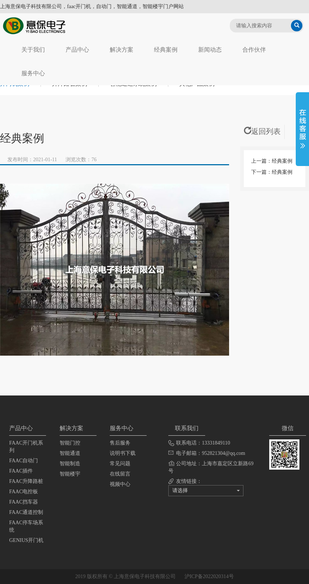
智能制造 (70, 463)
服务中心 (33, 73)
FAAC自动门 (23, 460)
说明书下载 (123, 453)
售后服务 (120, 443)
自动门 (104, 6)
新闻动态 (210, 49)
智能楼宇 (70, 474)
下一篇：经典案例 (271, 172)
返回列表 (262, 131)
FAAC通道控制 (26, 512)
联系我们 (187, 428)
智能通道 (70, 453)
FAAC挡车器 (23, 502)
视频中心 (120, 484)
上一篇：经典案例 (271, 161)
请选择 (206, 490)
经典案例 (166, 49)
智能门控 (70, 443)
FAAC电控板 (23, 491)
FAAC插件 (21, 471)
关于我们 (33, 49)
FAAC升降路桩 (26, 481)
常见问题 (120, 463)
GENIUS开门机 (26, 540)
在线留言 (120, 474)
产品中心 (77, 49)
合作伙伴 (254, 49)
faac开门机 (79, 6)
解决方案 (121, 49)
